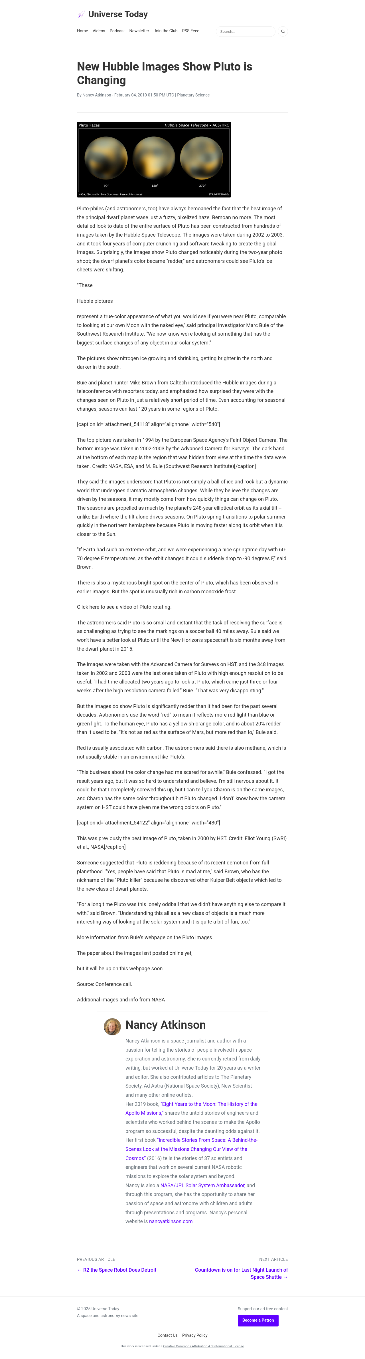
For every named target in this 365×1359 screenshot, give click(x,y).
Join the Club (166, 31)
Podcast (117, 31)
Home (82, 31)
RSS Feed (191, 31)
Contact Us (167, 1336)
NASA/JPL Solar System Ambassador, (203, 1186)
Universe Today (114, 14)
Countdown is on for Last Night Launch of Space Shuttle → (241, 1274)
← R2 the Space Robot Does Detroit (116, 1271)
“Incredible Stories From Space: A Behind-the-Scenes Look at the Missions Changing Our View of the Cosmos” (191, 1150)
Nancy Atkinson (96, 96)
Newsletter (139, 31)
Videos (99, 31)
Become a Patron (258, 1321)
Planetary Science (193, 96)
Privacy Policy (195, 1336)
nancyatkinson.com (171, 1222)
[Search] (283, 32)
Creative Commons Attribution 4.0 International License (203, 1347)
